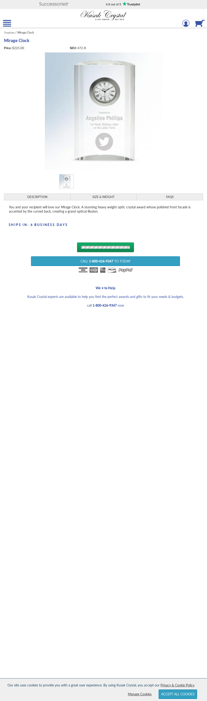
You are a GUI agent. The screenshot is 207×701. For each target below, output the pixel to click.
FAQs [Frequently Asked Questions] (170, 197)
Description (37, 197)
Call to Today (106, 261)
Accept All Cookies (178, 694)
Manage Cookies (140, 694)
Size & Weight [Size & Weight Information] (103, 197)
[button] (54, 4)
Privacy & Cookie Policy (177, 685)
